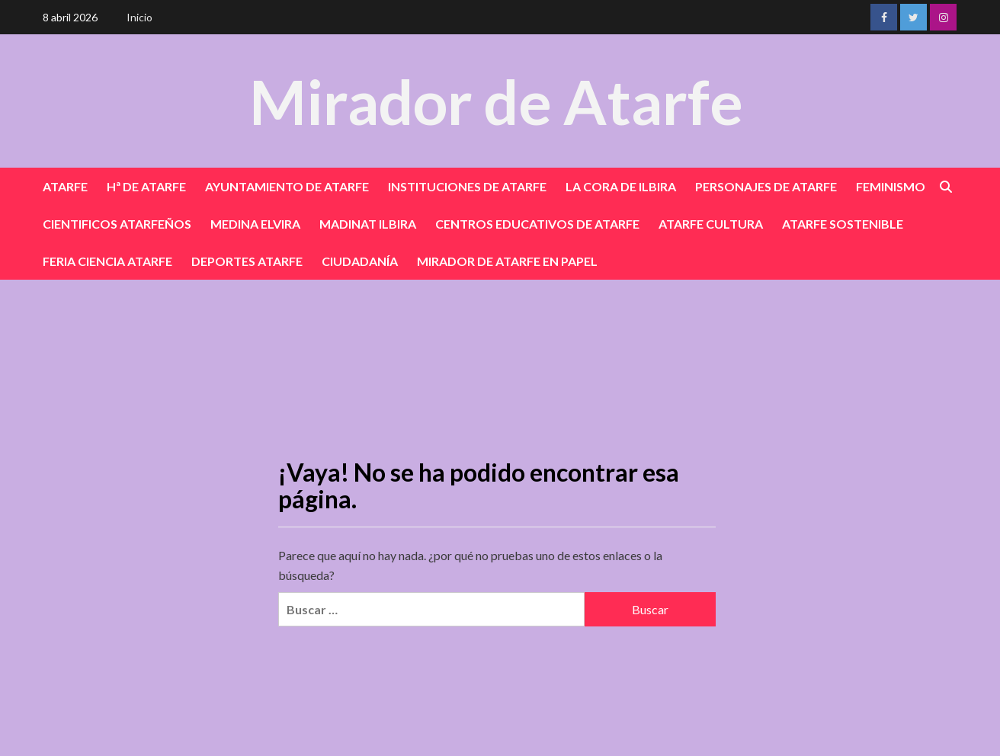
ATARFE (65, 186)
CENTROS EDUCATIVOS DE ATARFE (537, 223)
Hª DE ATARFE (146, 186)
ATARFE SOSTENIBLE (842, 223)
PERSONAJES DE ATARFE (766, 186)
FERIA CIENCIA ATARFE (107, 261)
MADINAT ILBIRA (367, 223)
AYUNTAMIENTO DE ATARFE (287, 186)
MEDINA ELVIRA (255, 223)
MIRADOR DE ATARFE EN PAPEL (507, 261)
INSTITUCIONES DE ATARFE (467, 186)
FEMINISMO (890, 186)
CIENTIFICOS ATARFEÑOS (117, 223)
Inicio (139, 17)
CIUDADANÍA (360, 261)
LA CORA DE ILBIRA (621, 186)
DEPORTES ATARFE (247, 261)
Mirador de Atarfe (496, 100)
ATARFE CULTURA (711, 223)
